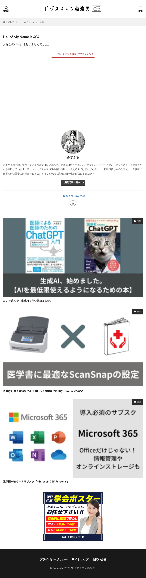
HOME (10, 22)
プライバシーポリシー (54, 559)
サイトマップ (80, 559)
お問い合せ (99, 559)
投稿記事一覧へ (72, 182)
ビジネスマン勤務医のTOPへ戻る (73, 54)
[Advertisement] (73, 93)
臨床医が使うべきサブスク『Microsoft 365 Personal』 (36, 481)
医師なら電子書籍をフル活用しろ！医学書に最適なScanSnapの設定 (43, 391)
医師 (139, 221)
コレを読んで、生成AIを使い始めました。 (27, 300)
